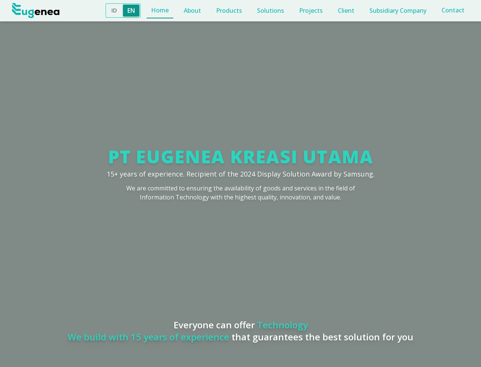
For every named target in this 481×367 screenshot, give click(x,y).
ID (114, 10)
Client (346, 10)
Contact (453, 10)
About (192, 10)
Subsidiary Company (398, 10)
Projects (311, 10)
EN (131, 10)
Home (160, 10)
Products (229, 10)
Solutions (270, 10)
